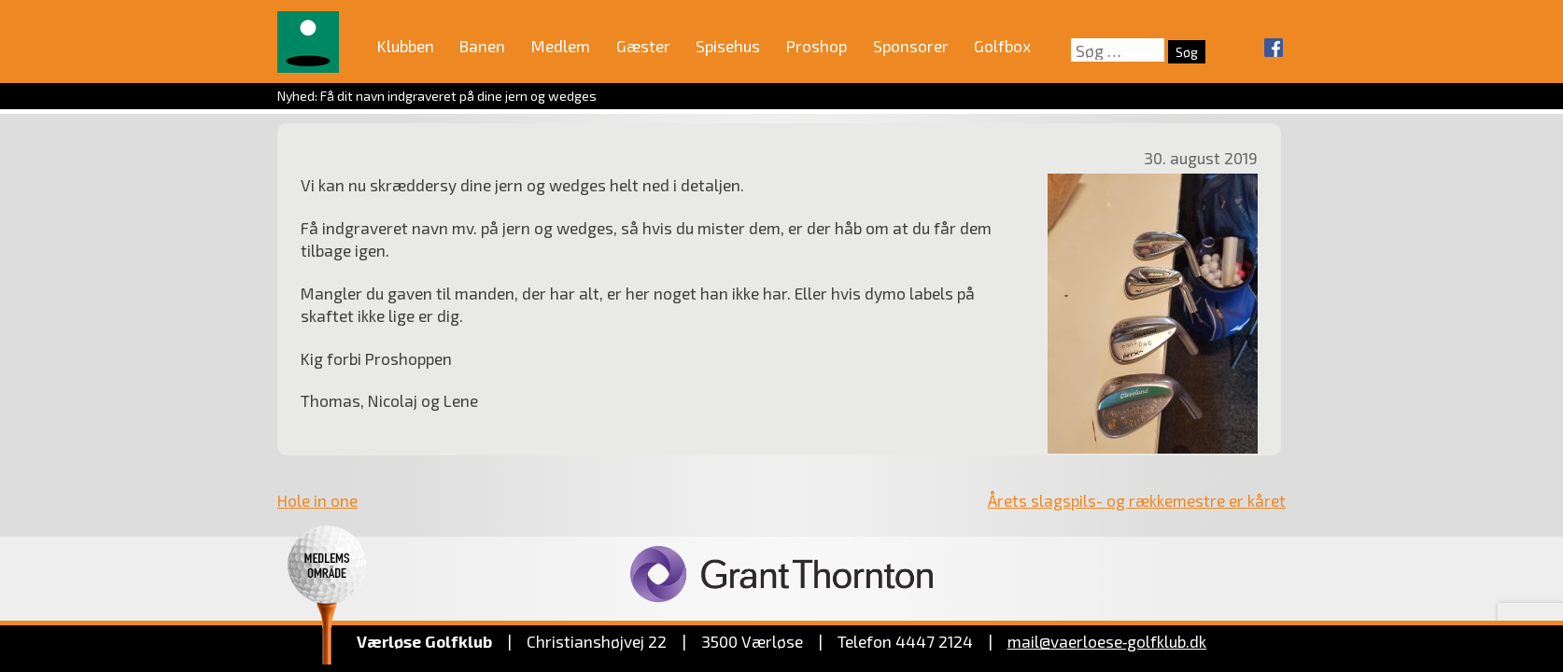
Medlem (560, 45)
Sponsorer (911, 45)
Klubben (405, 45)
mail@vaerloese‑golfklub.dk (1107, 641)
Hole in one (317, 500)
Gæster (643, 45)
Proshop (816, 45)
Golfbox (1002, 45)
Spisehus (728, 45)
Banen (482, 45)
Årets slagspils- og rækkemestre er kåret (1137, 500)
